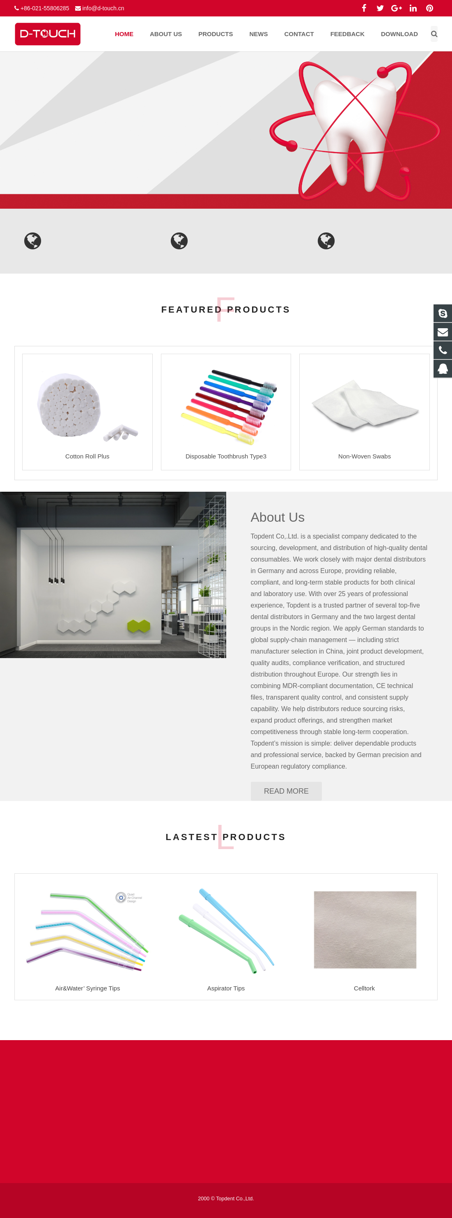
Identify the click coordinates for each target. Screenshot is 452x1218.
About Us (278, 517)
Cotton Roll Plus (87, 456)
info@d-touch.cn (103, 8)
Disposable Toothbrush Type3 (226, 456)
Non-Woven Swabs (364, 456)
